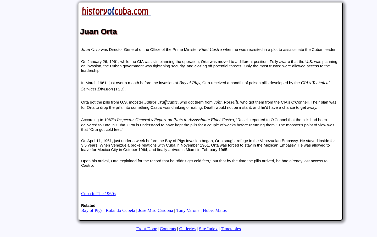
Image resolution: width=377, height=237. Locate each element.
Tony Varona (187, 210)
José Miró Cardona (155, 210)
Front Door (146, 228)
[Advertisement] (180, 181)
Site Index (208, 228)
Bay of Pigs (91, 210)
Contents (168, 228)
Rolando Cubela (120, 210)
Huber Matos (215, 210)
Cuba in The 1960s (98, 193)
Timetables (231, 228)
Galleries (187, 228)
